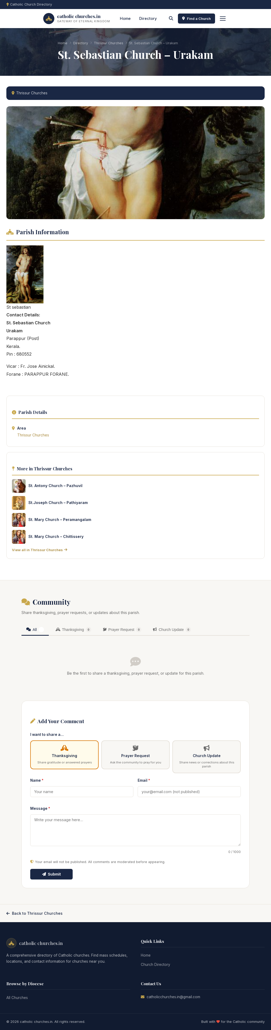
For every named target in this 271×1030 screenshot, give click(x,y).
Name (36, 780)
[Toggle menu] (223, 18)
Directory (148, 18)
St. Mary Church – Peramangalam (59, 519)
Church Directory (155, 964)
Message (40, 808)
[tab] (35, 630)
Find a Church (196, 18)
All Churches (17, 998)
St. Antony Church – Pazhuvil (55, 485)
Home (125, 18)
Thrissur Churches (108, 43)
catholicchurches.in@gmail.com (173, 997)
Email (144, 780)
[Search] (171, 18)
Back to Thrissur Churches (34, 913)
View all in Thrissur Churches (39, 550)
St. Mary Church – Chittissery (56, 536)
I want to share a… (47, 734)
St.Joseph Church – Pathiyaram (58, 502)
